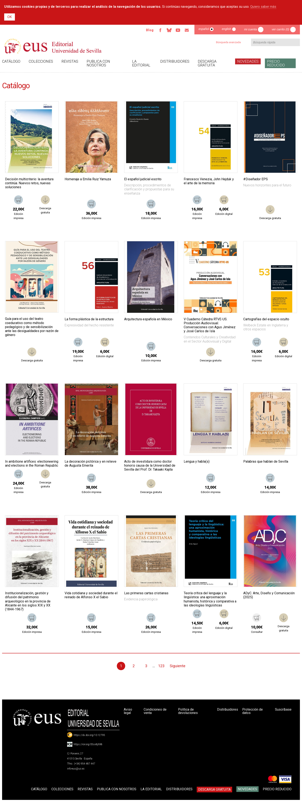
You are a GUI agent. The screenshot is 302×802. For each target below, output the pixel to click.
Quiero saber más (263, 7)
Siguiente (177, 666)
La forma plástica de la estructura (89, 319)
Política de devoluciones (188, 711)
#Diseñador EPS (255, 179)
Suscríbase (283, 709)
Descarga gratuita (207, 63)
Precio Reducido (276, 63)
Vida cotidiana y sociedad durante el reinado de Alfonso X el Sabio (91, 595)
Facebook (160, 30)
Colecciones (41, 61)
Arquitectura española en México (148, 319)
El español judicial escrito (142, 179)
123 (161, 666)
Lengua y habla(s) (197, 461)
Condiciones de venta (155, 711)
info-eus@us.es (76, 768)
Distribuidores (174, 61)
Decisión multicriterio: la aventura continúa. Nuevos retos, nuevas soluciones (29, 183)
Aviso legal (128, 711)
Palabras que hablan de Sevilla (265, 461)
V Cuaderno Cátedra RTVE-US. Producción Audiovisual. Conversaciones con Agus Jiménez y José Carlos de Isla (210, 325)
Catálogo (11, 61)
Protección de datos (252, 711)
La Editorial (141, 63)
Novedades (248, 61)
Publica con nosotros (98, 63)
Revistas (69, 61)
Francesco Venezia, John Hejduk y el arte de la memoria (209, 181)
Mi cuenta (250, 29)
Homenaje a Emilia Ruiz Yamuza (88, 179)
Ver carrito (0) (280, 29)
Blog (150, 30)
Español (204, 29)
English (226, 29)
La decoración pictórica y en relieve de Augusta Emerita (90, 463)
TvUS (178, 30)
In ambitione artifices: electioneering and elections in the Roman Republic (31, 463)
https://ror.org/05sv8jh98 (88, 744)
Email (187, 30)
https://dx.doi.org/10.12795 (89, 735)
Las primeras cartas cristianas (146, 593)
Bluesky (169, 30)
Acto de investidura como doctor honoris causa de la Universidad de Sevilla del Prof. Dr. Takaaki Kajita (149, 465)
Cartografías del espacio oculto (266, 319)
